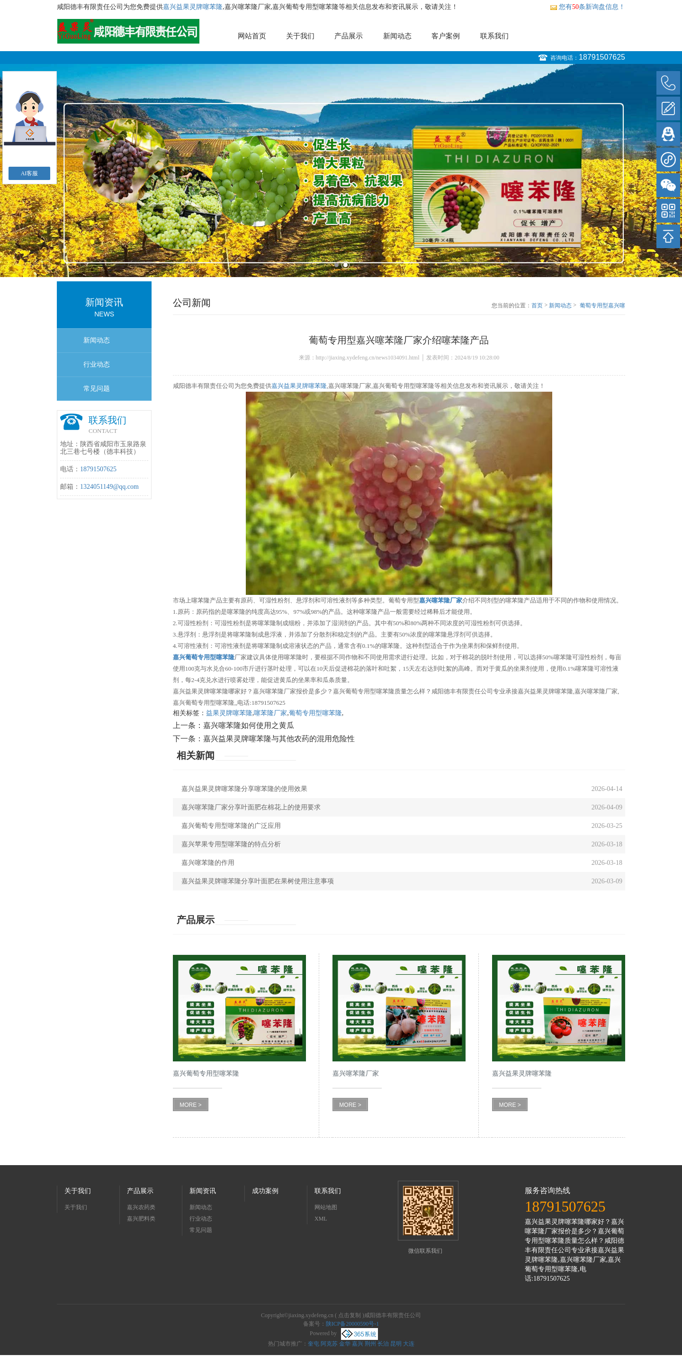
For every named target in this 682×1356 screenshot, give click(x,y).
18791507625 (602, 57)
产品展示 (348, 36)
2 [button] (345, 265)
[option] (341, 170)
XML (320, 1218)
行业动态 (96, 364)
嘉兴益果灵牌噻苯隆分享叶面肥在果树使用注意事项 (257, 881)
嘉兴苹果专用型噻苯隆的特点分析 (231, 844)
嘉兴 (357, 1343)
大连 (408, 1343)
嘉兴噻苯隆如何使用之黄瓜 (248, 725)
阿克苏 (329, 1343)
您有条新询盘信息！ (587, 6)
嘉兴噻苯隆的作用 (207, 862)
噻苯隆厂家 (270, 713)
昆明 (396, 1343)
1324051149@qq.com (109, 486)
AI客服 (29, 173)
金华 (344, 1343)
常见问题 (96, 388)
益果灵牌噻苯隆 (229, 713)
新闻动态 (397, 36)
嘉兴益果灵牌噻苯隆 (193, 6)
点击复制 (349, 1315)
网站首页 (252, 36)
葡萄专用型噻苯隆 (315, 713)
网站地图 (325, 1207)
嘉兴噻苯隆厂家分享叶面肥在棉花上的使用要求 (251, 807)
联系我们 (494, 36)
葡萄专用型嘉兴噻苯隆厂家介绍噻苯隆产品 (602, 306)
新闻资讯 (202, 1190)
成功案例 (265, 1190)
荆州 (370, 1343)
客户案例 (445, 36)
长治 (383, 1343)
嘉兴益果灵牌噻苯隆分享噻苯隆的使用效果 (244, 788)
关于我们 (300, 36)
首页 (537, 305)
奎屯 (313, 1343)
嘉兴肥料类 (141, 1218)
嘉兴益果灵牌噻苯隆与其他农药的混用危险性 (279, 739)
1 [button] (336, 265)
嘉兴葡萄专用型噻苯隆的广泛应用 (231, 825)
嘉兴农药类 (141, 1207)
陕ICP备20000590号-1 (352, 1323)
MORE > (190, 1105)
